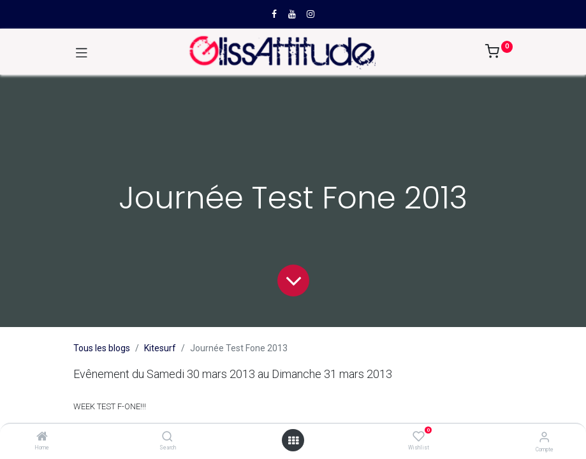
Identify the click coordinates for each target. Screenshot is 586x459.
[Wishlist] (418, 436)
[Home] (42, 437)
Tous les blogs (101, 348)
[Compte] (544, 437)
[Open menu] (293, 440)
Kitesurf (160, 348)
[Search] (167, 437)
